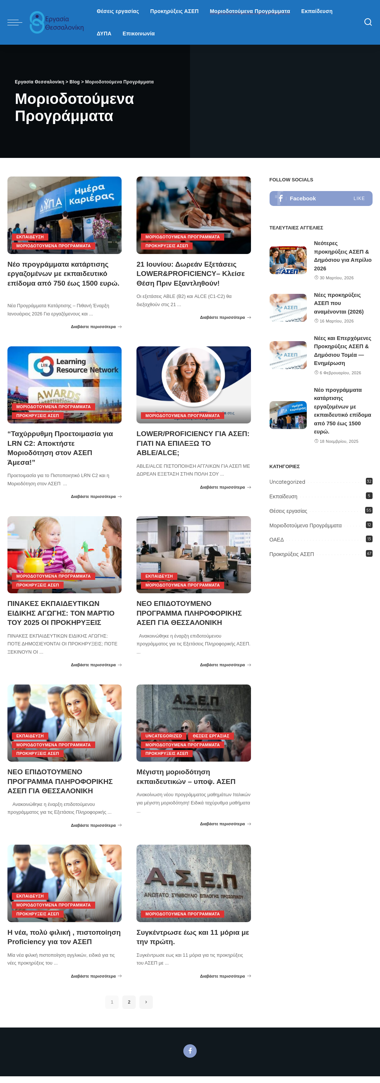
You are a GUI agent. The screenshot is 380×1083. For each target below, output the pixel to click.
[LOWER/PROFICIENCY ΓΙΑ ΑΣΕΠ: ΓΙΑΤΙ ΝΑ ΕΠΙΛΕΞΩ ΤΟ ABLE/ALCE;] (193, 384)
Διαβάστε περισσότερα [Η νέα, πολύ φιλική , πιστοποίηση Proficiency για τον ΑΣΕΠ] (96, 982)
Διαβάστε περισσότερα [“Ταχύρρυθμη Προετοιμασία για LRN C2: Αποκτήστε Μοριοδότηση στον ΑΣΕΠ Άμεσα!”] (96, 495)
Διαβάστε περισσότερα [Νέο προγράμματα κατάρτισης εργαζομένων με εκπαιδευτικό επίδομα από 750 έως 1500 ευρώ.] (96, 326)
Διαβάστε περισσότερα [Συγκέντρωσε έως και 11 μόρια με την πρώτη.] (225, 973)
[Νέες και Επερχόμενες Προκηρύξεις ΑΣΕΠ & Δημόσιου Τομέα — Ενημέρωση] (288, 355)
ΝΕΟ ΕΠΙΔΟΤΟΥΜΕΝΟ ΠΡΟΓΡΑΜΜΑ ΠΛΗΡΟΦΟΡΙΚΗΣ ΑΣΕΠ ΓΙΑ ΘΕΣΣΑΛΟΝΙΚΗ (191, 611)
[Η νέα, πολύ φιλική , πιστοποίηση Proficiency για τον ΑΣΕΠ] (64, 881)
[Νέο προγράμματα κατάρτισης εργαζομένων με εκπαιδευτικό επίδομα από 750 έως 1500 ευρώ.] (64, 215)
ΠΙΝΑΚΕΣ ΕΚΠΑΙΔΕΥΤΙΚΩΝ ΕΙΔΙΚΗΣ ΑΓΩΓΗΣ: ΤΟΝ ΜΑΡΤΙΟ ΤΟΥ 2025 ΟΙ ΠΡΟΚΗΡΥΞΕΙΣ (63, 611)
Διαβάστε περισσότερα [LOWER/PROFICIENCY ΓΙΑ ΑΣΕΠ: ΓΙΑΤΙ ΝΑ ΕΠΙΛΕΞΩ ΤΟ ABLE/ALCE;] (225, 486)
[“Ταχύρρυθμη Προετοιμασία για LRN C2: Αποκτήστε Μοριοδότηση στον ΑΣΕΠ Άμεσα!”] (64, 384)
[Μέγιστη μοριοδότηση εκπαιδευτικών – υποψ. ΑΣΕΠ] (193, 721)
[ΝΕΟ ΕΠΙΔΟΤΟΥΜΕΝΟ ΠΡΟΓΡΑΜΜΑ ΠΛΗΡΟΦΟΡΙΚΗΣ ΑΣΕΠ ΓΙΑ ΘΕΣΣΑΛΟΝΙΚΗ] (193, 553)
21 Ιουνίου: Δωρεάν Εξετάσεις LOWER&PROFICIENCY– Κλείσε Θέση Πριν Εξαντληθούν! (193, 273)
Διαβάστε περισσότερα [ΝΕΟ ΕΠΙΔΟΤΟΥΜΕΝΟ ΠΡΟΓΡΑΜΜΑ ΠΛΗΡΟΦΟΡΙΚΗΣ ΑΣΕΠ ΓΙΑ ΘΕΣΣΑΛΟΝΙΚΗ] (225, 663)
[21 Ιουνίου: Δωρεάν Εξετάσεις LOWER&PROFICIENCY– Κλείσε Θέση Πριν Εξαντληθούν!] (193, 215)
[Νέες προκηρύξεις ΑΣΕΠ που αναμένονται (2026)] (288, 308)
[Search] (368, 22)
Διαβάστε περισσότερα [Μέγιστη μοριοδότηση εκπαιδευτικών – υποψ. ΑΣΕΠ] (225, 821)
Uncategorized (163, 734)
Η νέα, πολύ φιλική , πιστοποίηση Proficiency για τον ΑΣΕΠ (58, 938)
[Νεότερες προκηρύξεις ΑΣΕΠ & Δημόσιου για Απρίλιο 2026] (288, 260)
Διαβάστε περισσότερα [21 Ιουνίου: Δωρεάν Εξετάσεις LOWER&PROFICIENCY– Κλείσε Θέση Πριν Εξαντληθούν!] (225, 317)
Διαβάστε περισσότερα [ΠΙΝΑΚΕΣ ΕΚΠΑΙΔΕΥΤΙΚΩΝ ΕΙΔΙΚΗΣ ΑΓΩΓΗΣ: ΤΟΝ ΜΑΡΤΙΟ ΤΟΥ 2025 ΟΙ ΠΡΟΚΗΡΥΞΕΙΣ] (96, 663)
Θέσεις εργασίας (212, 734)
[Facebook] (190, 1057)
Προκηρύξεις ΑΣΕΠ (167, 246)
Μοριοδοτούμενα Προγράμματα (54, 246)
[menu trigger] (18, 22)
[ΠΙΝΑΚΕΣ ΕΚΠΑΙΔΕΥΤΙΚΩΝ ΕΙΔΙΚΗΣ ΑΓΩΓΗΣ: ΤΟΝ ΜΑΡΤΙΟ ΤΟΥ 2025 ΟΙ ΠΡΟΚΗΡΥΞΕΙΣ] (64, 553)
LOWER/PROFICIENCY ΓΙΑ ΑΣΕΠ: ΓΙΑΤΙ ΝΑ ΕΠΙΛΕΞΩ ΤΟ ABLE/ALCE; (187, 442)
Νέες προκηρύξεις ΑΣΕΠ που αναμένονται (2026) (339, 303)
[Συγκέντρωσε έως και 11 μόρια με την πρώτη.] (193, 881)
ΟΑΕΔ (277, 539)
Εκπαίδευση (30, 237)
